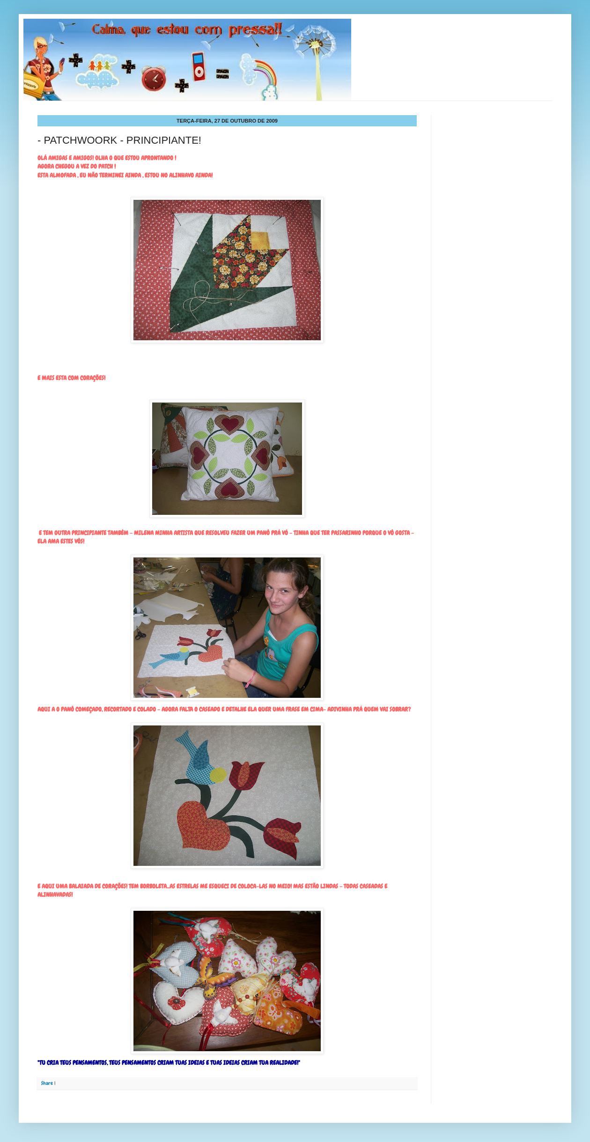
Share (47, 1083)
